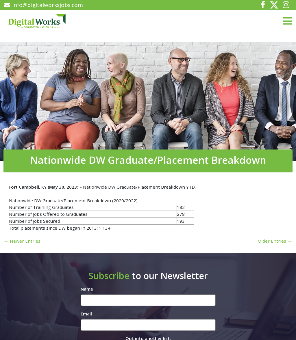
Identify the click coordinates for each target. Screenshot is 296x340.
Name (87, 289)
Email (86, 314)
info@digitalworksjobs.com (43, 5)
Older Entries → (275, 241)
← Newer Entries (22, 241)
